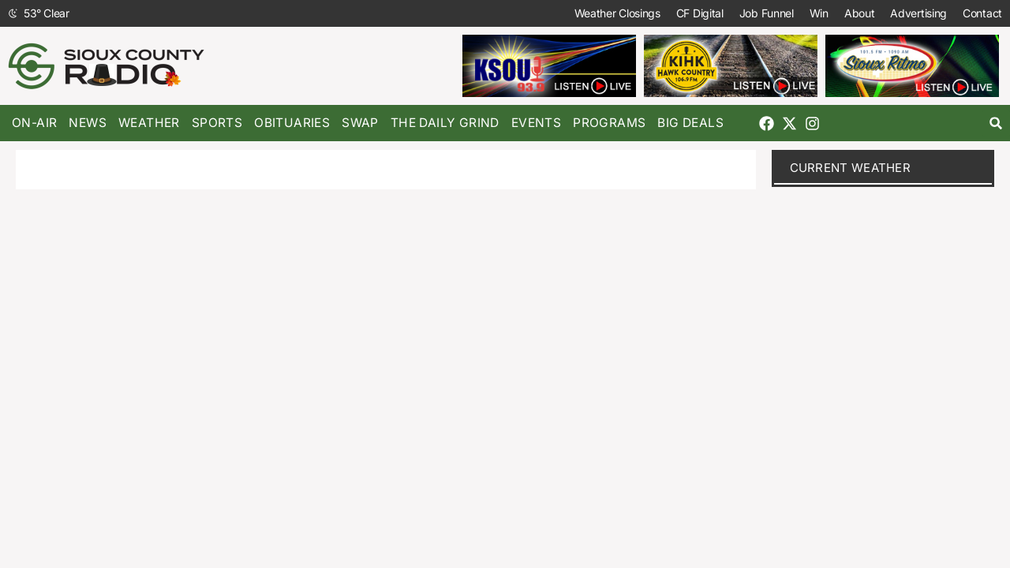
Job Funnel (766, 13)
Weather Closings (617, 13)
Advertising (918, 13)
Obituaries (292, 122)
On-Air (34, 122)
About (859, 13)
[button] (996, 123)
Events (536, 122)
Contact (982, 13)
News (88, 122)
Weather (149, 122)
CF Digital (700, 13)
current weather (850, 167)
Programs (609, 122)
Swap (360, 122)
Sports (217, 122)
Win (819, 13)
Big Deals (690, 122)
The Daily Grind (445, 122)
